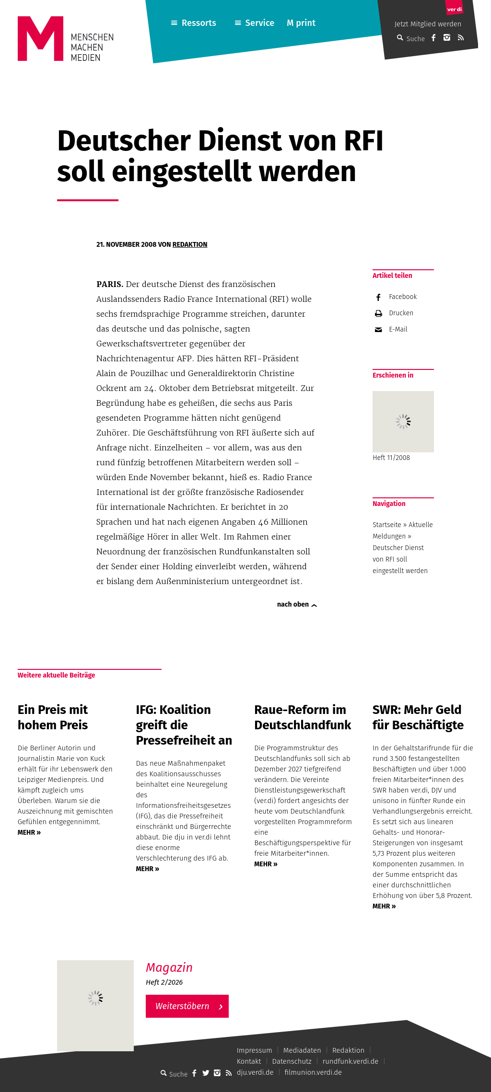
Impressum (254, 1050)
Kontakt (249, 1061)
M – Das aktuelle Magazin (192, 960)
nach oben (293, 604)
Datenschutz (292, 1061)
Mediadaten (302, 1050)
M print (301, 23)
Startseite (387, 525)
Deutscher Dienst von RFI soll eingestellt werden (400, 559)
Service (260, 23)
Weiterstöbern (182, 1006)
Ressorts (199, 23)
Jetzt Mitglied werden (428, 24)
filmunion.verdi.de (313, 1072)
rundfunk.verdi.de (351, 1061)
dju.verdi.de (255, 1072)
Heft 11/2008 (403, 426)
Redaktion (190, 245)
